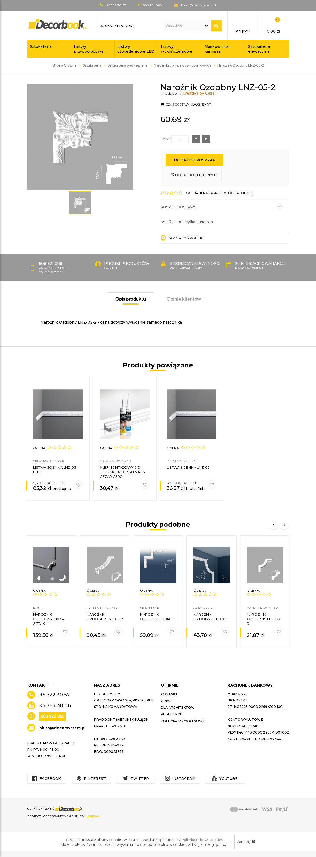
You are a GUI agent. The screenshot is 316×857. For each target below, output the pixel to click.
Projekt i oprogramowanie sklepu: (63, 816)
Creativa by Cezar (199, 93)
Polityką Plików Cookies (202, 839)
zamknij (246, 841)
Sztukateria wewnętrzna (127, 65)
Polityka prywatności (182, 721)
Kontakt (169, 694)
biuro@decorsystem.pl (198, 5)
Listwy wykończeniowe (176, 49)
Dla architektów (178, 707)
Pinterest (91, 778)
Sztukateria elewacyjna (259, 49)
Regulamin (171, 714)
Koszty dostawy (222, 207)
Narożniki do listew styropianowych (182, 65)
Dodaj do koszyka (194, 160)
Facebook (46, 778)
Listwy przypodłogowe (89, 49)
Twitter (136, 778)
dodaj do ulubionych (194, 175)
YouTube (224, 778)
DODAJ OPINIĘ (240, 193)
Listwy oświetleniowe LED (135, 49)
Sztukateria (41, 46)
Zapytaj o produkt (182, 238)
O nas (166, 701)
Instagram (180, 778)
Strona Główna (64, 65)
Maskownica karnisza (217, 49)
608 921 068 (53, 716)
